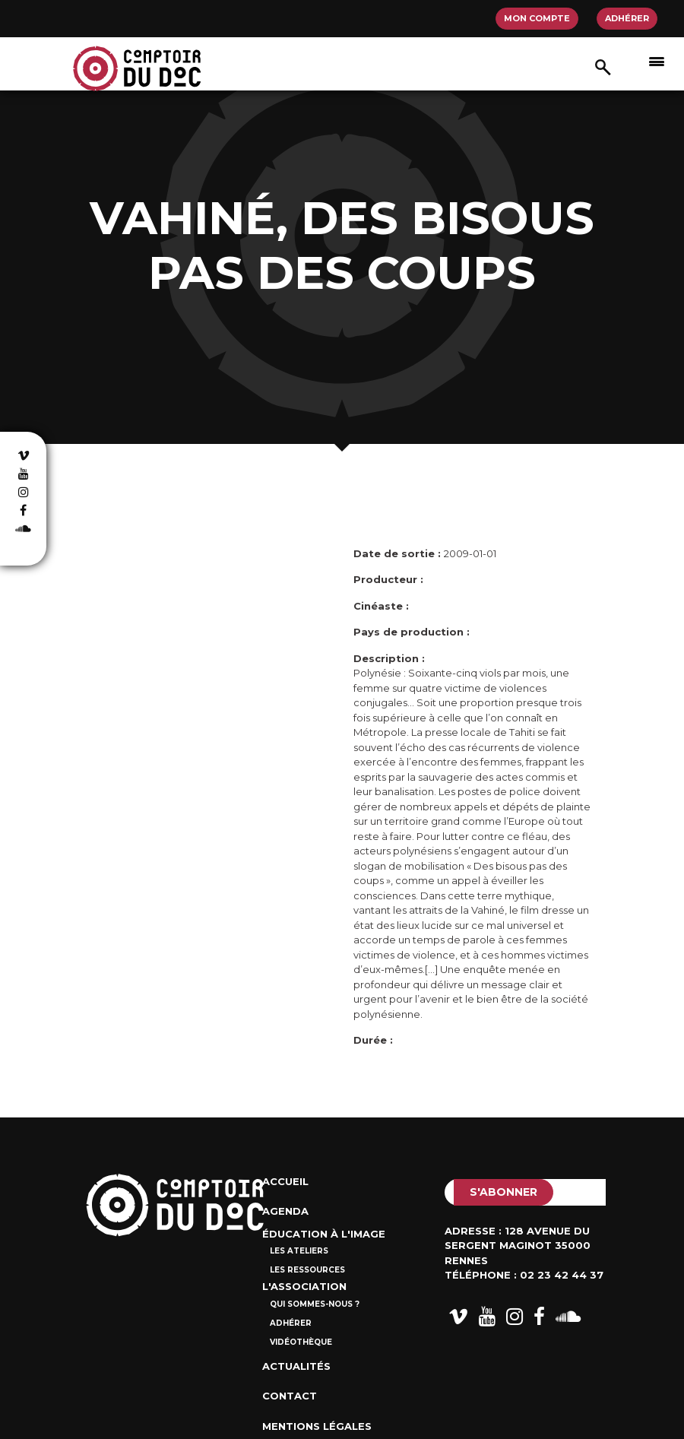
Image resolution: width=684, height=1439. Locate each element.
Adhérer (627, 18)
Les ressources (307, 1270)
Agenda (285, 1211)
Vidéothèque (301, 1342)
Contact (289, 1396)
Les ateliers (299, 1251)
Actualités (296, 1366)
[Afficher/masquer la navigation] (657, 61)
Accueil (285, 1181)
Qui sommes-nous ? (314, 1304)
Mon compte (537, 18)
